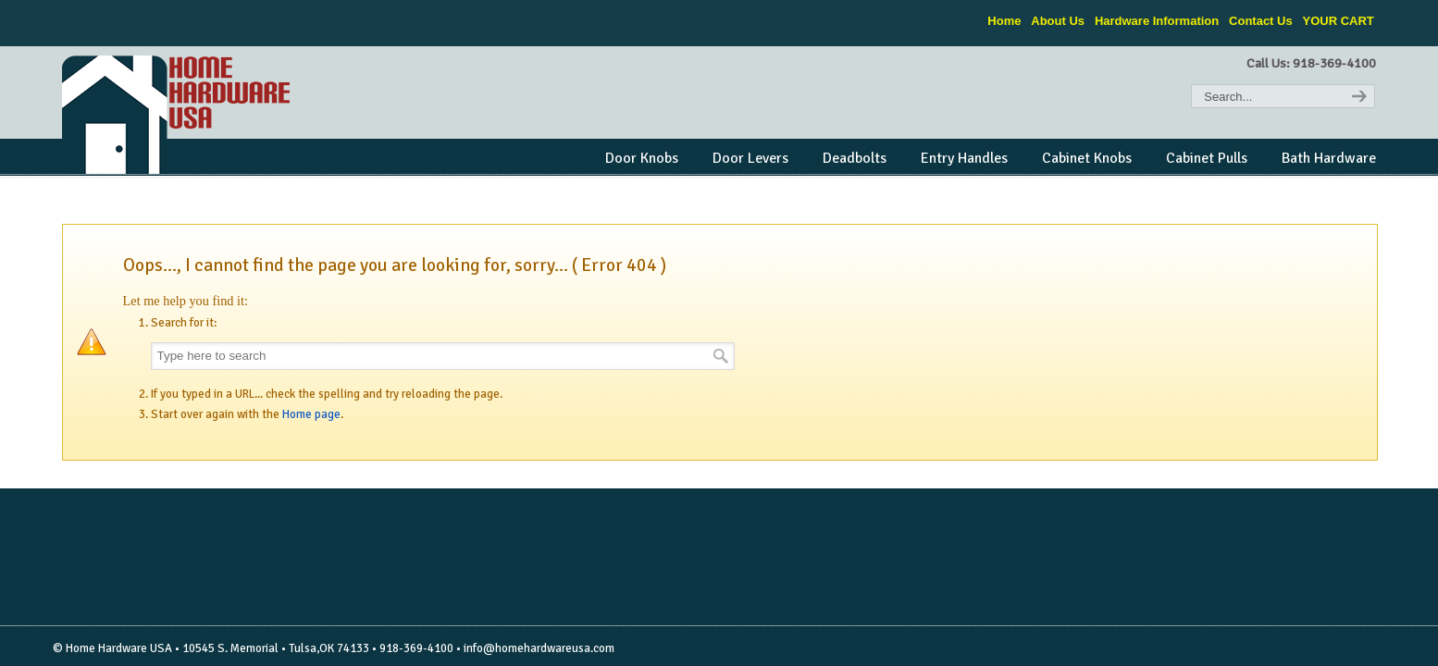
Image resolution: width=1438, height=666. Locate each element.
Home (1004, 21)
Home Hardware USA (177, 115)
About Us (1058, 21)
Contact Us (1261, 21)
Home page (311, 414)
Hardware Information (1157, 21)
